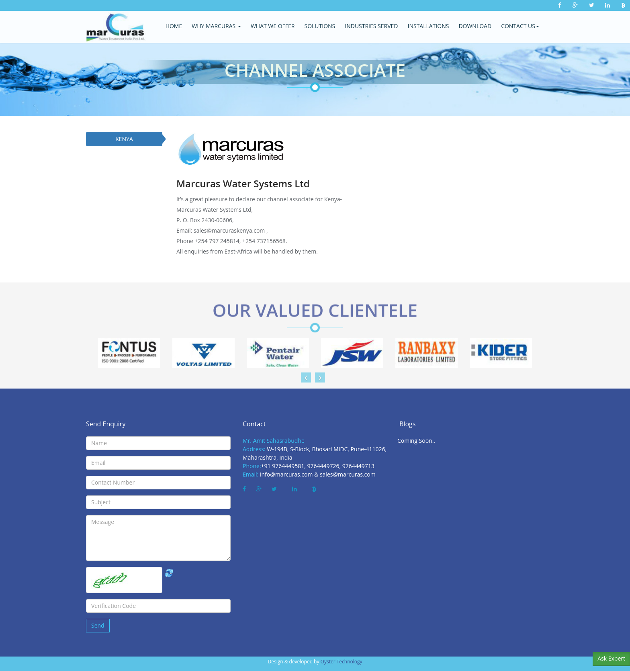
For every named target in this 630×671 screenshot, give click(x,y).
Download (474, 26)
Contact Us (520, 26)
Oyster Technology (341, 661)
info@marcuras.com (286, 474)
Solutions (319, 26)
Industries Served (371, 26)
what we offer (273, 26)
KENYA (124, 139)
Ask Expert (611, 658)
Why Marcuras (216, 26)
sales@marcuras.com (348, 474)
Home (174, 26)
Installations (428, 26)
